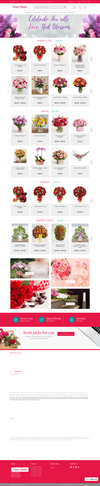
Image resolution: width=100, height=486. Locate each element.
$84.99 (60, 71)
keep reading (17, 371)
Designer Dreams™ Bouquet (80, 136)
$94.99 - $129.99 (60, 103)
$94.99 (20, 174)
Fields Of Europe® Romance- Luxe (20, 97)
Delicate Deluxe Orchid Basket (40, 168)
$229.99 (80, 212)
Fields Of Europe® (40, 135)
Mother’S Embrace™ (60, 65)
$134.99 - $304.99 (60, 250)
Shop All (58, 41)
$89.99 (40, 71)
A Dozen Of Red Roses (40, 65)
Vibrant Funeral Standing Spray (60, 245)
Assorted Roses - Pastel (60, 97)
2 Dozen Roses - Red (40, 206)
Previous (8, 59)
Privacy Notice (70, 484)
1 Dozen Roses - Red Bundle (20, 65)
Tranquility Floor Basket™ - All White (20, 245)
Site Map (86, 484)
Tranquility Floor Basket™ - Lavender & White (80, 246)
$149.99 (20, 71)
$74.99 (40, 141)
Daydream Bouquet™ (20, 135)
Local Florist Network (78, 484)
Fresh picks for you (38, 334)
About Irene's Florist (15, 352)
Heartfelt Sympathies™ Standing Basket (40, 245)
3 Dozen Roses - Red (80, 206)
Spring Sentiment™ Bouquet (60, 168)
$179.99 (40, 212)
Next (91, 59)
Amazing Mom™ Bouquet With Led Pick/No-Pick (80, 66)
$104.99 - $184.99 (40, 250)
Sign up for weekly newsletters (66, 334)
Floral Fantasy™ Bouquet (60, 136)
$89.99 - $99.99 (60, 141)
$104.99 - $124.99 (20, 250)
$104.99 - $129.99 (20, 103)
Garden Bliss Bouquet (80, 168)
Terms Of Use (62, 484)
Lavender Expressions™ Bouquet (40, 97)
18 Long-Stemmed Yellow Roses (20, 168)
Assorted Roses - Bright (80, 97)
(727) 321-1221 (15, 1)
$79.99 (80, 174)
